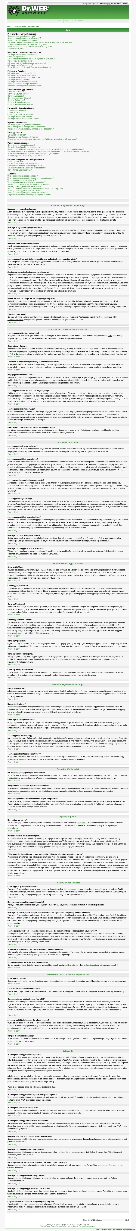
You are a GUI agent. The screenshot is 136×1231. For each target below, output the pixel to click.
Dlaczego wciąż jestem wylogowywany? (23, 40)
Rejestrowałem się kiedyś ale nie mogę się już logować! (29, 47)
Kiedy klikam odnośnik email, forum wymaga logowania (29, 67)
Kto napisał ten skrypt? (16, 135)
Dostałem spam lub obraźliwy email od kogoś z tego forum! (30, 129)
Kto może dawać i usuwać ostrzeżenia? (23, 164)
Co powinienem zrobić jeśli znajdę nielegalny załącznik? (29, 195)
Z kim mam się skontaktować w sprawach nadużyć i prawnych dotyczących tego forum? (42, 139)
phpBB (58, 1224)
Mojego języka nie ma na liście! (19, 61)
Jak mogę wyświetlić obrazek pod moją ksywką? (26, 63)
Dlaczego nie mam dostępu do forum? (22, 84)
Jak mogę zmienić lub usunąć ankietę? (22, 82)
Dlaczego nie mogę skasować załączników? (24, 191)
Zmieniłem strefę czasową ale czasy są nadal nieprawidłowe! (31, 59)
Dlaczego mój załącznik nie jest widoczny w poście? (28, 184)
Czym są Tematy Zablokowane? (20, 104)
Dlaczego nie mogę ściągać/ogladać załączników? (27, 193)
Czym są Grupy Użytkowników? (20, 115)
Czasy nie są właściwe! (16, 57)
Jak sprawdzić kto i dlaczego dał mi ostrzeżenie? (26, 168)
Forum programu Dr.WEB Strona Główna (23, 26)
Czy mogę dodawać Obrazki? (19, 98)
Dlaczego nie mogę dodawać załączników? (24, 186)
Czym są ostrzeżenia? (16, 162)
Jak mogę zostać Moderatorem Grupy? (22, 119)
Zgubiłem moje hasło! (16, 49)
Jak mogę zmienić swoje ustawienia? (22, 55)
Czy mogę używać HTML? (17, 94)
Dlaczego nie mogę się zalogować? (21, 36)
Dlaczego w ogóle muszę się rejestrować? (24, 38)
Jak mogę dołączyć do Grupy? (19, 117)
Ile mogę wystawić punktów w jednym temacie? (26, 156)
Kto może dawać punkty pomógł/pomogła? (24, 147)
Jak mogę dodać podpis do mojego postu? (24, 77)
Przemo (10, 825)
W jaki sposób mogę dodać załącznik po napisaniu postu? (30, 178)
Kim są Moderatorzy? (15, 112)
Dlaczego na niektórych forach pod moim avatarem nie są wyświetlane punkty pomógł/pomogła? (45, 149)
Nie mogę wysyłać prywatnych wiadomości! (24, 125)
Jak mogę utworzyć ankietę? (18, 79)
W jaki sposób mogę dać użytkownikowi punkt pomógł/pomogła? (33, 153)
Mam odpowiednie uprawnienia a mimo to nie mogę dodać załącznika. (35, 188)
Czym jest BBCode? (15, 92)
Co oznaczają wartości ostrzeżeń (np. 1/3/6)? (25, 166)
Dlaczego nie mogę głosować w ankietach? (24, 86)
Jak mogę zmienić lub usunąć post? (21, 75)
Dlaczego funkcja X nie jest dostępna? (22, 137)
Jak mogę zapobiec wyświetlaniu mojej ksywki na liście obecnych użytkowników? (39, 42)
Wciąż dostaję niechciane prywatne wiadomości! (26, 127)
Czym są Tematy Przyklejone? (19, 102)
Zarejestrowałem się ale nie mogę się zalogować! (27, 44)
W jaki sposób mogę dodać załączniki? (22, 176)
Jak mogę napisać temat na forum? (21, 73)
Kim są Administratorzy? (17, 110)
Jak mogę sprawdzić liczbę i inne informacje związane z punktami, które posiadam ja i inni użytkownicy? (48, 151)
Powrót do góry (13, 223)
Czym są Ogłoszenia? (16, 100)
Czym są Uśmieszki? (15, 96)
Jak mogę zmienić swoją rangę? (20, 65)
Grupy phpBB (82, 823)
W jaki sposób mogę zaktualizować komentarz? (26, 182)
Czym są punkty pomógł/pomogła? (21, 145)
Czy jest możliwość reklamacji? (19, 170)
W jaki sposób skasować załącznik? (21, 180)
